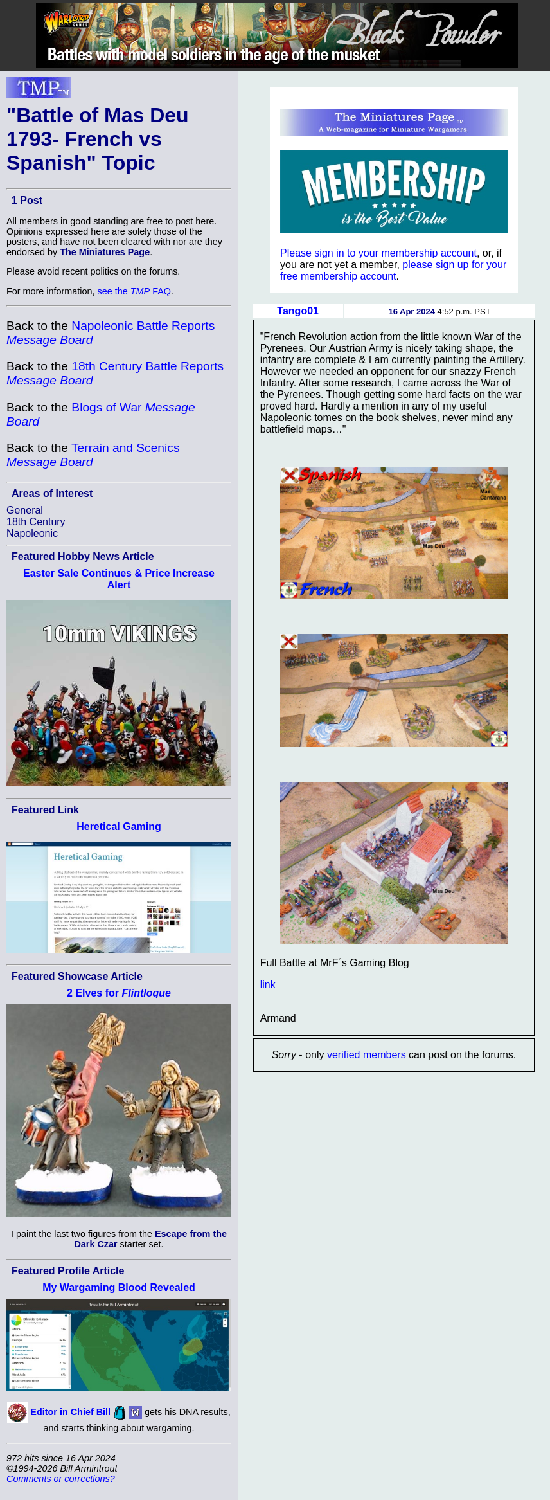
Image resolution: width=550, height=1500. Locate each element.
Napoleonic (32, 533)
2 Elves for (119, 993)
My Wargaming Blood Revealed (118, 1287)
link (268, 984)
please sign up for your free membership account (393, 270)
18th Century (36, 521)
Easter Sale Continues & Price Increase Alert (119, 579)
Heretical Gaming (118, 826)
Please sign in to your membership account (378, 253)
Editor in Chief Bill (70, 1412)
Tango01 (298, 310)
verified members (366, 1054)
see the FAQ (134, 291)
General (24, 510)
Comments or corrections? (60, 1479)
